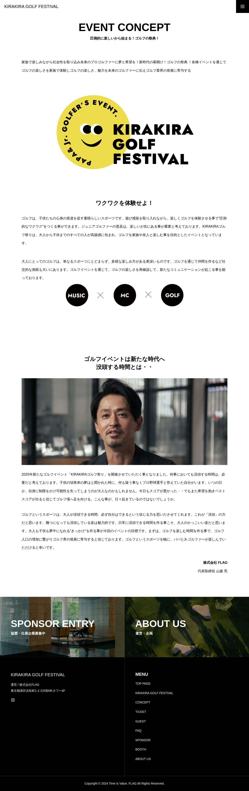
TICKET (140, 712)
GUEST (140, 721)
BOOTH (140, 749)
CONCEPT (142, 702)
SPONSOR (143, 740)
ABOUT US (143, 759)
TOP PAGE (143, 683)
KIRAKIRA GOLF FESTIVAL (154, 693)
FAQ (138, 730)
